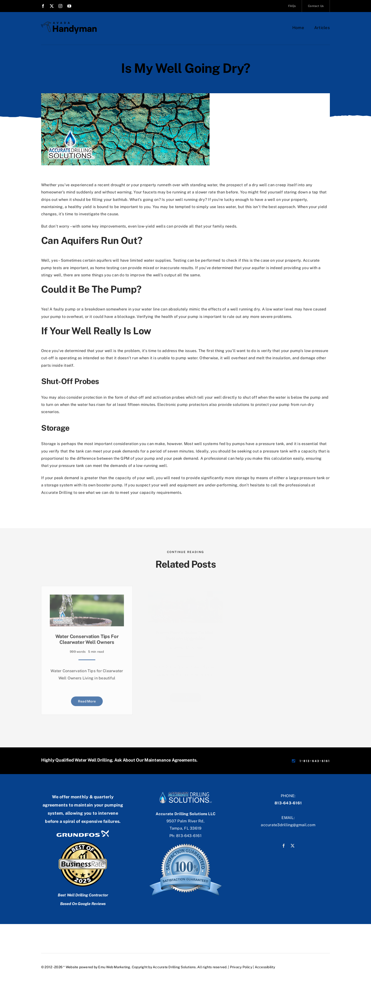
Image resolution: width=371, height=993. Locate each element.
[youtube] (69, 6)
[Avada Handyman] (69, 23)
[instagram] (60, 6)
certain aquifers (97, 256)
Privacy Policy (241, 967)
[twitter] (52, 6)
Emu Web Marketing (114, 967)
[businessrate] (83, 843)
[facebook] (43, 6)
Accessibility (265, 967)
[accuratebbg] (185, 790)
